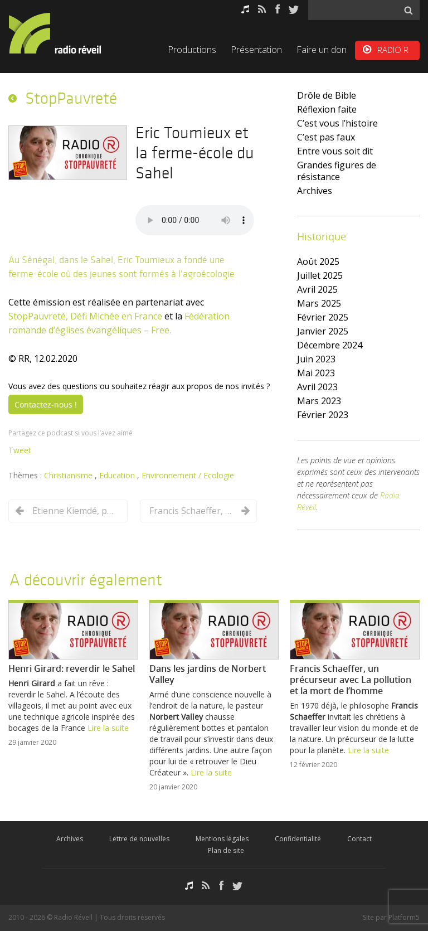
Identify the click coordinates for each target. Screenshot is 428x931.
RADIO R (392, 49)
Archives (314, 191)
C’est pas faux (326, 137)
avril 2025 (317, 289)
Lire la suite (108, 728)
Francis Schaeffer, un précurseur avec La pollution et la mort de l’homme (191, 511)
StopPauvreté (71, 98)
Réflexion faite (327, 109)
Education (118, 475)
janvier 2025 (322, 331)
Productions (192, 49)
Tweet (19, 450)
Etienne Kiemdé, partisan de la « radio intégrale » (74, 511)
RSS (262, 9)
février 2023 (322, 415)
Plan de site (226, 850)
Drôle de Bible (326, 95)
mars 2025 (319, 303)
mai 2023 (316, 373)
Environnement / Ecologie (188, 475)
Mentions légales (222, 838)
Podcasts (245, 9)
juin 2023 (316, 359)
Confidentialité (298, 838)
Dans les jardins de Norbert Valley (207, 674)
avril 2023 (317, 387)
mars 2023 (319, 401)
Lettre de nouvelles (139, 838)
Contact (359, 838)
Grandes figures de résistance (336, 171)
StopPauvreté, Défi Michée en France (85, 316)
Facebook (277, 9)
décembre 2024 (329, 345)
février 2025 (322, 317)
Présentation (256, 49)
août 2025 (318, 261)
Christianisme (69, 475)
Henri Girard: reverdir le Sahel (71, 668)
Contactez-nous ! (45, 404)
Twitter (294, 9)
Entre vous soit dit (335, 151)
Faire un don (321, 49)
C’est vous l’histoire (337, 123)
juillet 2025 (320, 275)
